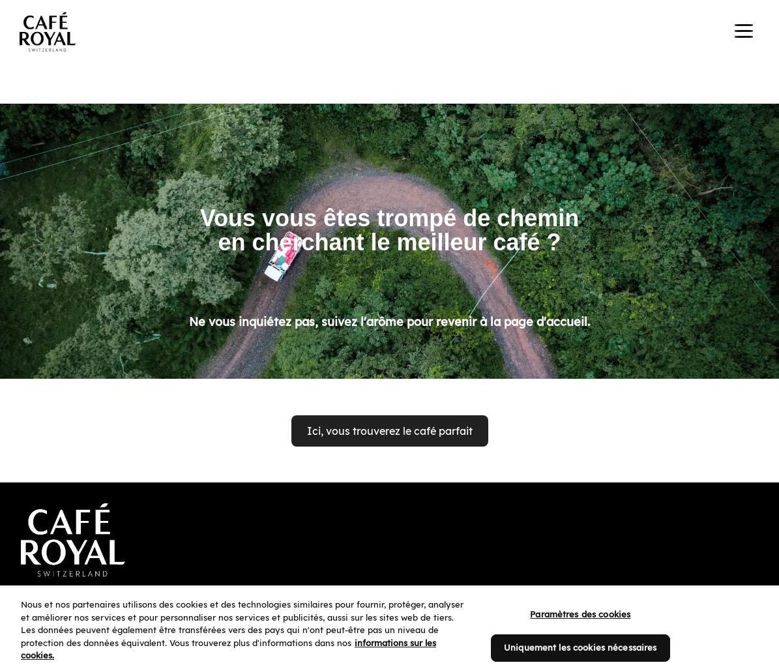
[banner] (389, 34)
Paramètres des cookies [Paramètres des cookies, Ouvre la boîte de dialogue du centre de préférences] (580, 625)
